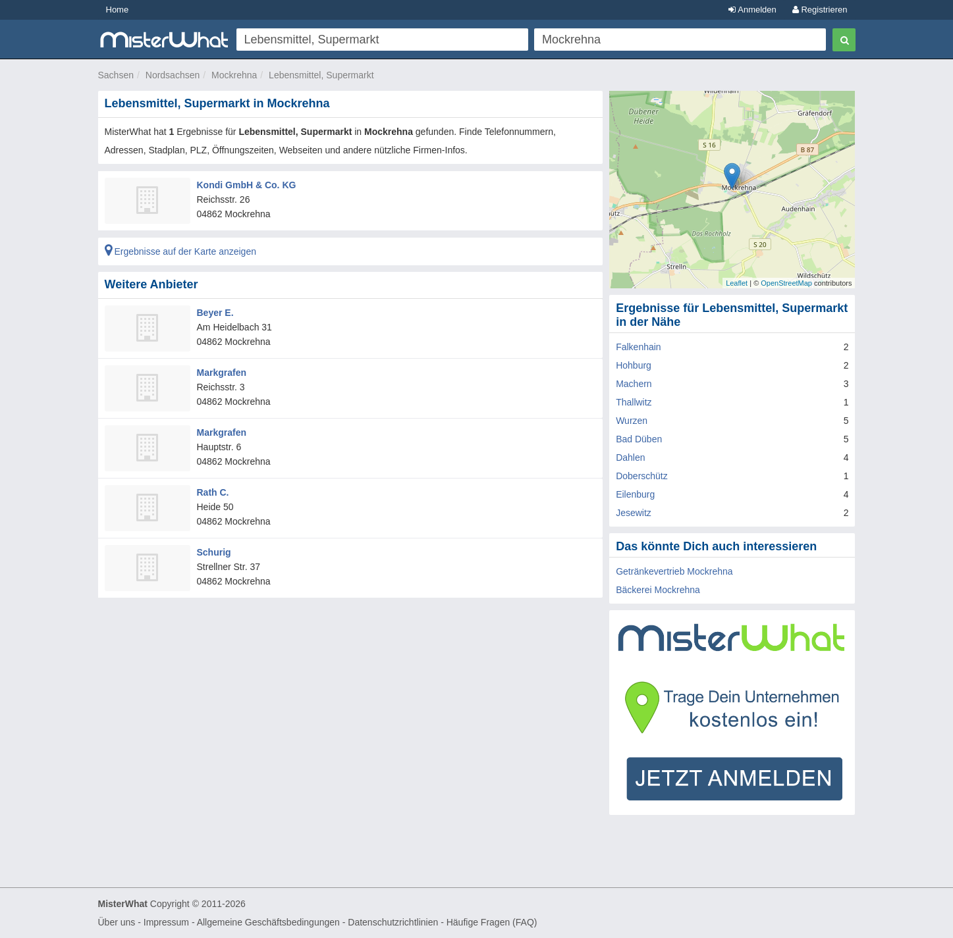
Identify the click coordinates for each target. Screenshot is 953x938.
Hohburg (633, 365)
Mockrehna (234, 75)
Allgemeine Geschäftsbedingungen (268, 922)
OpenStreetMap (786, 283)
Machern (633, 383)
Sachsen (116, 75)
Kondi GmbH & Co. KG (246, 185)
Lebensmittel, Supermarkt (321, 75)
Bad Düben (639, 439)
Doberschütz (642, 476)
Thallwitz (633, 402)
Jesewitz (633, 513)
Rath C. (213, 492)
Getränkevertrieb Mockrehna (674, 571)
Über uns (117, 922)
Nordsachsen (173, 75)
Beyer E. (215, 312)
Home (117, 9)
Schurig (214, 552)
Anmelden (752, 9)
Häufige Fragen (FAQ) (492, 922)
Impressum (166, 922)
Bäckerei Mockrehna (658, 590)
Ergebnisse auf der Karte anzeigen (180, 251)
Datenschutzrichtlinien (393, 922)
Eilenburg (635, 494)
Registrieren (820, 9)
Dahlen (630, 457)
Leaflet (737, 283)
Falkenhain (638, 347)
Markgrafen (221, 372)
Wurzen (631, 420)
